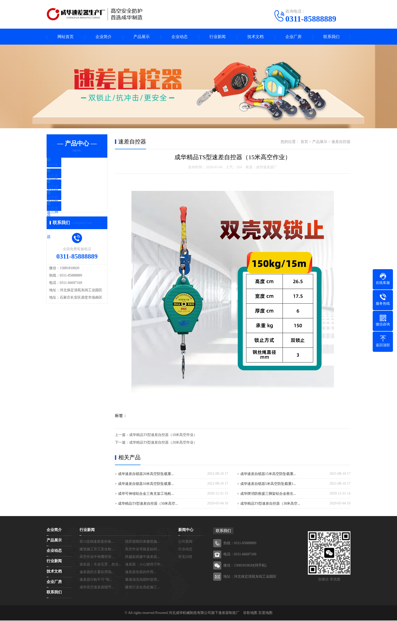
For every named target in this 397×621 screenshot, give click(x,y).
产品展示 (141, 37)
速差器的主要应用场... (97, 572)
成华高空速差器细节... (97, 588)
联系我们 (331, 37)
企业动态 (179, 37)
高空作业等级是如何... (142, 550)
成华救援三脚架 (71, 211)
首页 (304, 142)
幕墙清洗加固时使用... (142, 580)
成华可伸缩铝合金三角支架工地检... (146, 494)
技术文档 (255, 37)
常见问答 (185, 557)
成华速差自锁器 (71, 196)
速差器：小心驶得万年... (144, 565)
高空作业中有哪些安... (97, 557)
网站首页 (65, 37)
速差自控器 (340, 142)
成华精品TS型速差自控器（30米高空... (270, 504)
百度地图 (265, 613)
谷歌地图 (250, 613)
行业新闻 (217, 37)
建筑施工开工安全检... (97, 550)
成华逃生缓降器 (71, 226)
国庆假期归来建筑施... (142, 542)
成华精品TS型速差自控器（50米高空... (148, 504)
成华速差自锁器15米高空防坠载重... (268, 474)
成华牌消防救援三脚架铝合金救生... (268, 494)
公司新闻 (185, 542)
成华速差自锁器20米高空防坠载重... (146, 474)
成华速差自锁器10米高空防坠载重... (146, 484)
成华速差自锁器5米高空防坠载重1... (268, 484)
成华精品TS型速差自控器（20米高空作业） (163, 443)
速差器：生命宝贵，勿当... (100, 565)
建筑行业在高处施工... (142, 588)
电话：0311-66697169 (239, 555)
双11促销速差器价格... (97, 542)
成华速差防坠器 (71, 166)
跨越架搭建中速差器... (142, 557)
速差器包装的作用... (140, 572)
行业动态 (185, 550)
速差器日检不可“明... (96, 580)
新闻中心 (185, 530)
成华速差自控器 (71, 181)
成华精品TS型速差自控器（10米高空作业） (163, 435)
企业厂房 (293, 37)
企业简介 (103, 37)
